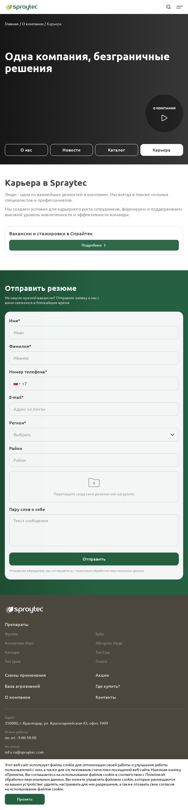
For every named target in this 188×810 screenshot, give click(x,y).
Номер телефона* (28, 380)
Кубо (100, 634)
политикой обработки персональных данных (110, 579)
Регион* (17, 431)
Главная (12, 24)
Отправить (94, 568)
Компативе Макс (19, 643)
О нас (26, 149)
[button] (15, 392)
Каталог (116, 149)
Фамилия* (20, 355)
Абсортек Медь (109, 643)
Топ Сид (102, 652)
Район (15, 457)
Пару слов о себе (27, 518)
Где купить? (108, 686)
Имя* (14, 329)
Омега (101, 661)
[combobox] (88, 443)
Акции (102, 675)
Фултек (11, 634)
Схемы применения (25, 675)
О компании (32, 24)
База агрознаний (22, 686)
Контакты (106, 697)
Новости (71, 149)
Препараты (17, 624)
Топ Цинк (13, 661)
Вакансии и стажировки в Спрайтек (51, 242)
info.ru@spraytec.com (24, 752)
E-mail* (16, 406)
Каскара (12, 652)
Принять (25, 799)
